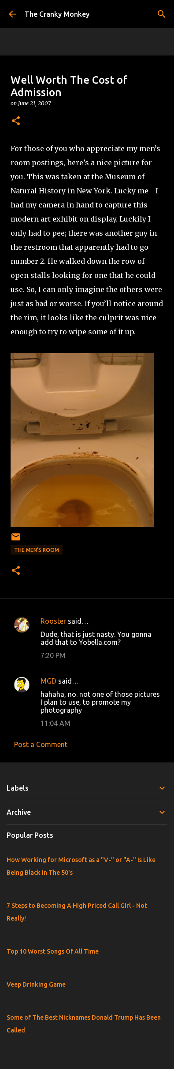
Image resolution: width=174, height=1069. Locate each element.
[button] (16, 121)
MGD (48, 681)
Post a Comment (40, 744)
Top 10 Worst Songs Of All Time (53, 951)
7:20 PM (53, 655)
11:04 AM (55, 723)
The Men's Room (36, 550)
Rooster (53, 621)
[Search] (161, 14)
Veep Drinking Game (36, 984)
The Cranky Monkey (57, 14)
